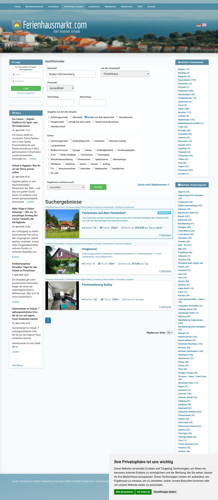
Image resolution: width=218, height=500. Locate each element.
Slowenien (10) (185, 141)
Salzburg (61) (184, 401)
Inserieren (53, 6)
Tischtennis (85, 154)
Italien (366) (183, 109)
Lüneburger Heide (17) (188, 313)
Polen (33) (183, 127)
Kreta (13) (182, 292)
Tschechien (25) (185, 156)
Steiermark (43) (185, 422)
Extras (50, 135)
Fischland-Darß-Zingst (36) (190, 263)
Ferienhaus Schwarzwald (103, 207)
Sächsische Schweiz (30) (189, 426)
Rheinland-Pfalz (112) (188, 383)
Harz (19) (182, 277)
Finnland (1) (183, 87)
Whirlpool (54, 164)
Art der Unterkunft (110, 68)
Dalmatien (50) (185, 238)
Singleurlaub (56, 121)
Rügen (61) (183, 386)
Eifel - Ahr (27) (185, 245)
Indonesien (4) (184, 102)
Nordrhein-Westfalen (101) (190, 344)
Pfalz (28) (182, 369)
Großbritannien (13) (187, 98)
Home (17, 6)
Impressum (88, 481)
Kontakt (151, 6)
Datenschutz (103, 481)
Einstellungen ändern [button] (165, 491)
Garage (75, 150)
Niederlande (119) (186, 120)
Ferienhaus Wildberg (122, 244)
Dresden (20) (184, 241)
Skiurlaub (76, 117)
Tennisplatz (102, 154)
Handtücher (117, 168)
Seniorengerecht (58, 141)
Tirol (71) (182, 440)
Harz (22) (182, 274)
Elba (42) (182, 249)
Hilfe (140, 6)
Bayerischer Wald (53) (188, 213)
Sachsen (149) (184, 394)
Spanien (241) (184, 145)
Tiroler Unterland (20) (188, 444)
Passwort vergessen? (26, 93)
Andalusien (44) (185, 202)
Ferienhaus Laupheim (125, 279)
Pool (52, 154)
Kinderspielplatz (125, 150)
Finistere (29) (184, 259)
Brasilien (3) (183, 73)
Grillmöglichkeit (103, 150)
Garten (87, 150)
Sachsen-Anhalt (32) (187, 397)
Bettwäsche (100, 168)
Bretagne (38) (184, 227)
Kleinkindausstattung (60, 159)
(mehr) (33, 158)
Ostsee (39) (183, 365)
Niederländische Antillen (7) (191, 123)
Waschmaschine (65, 168)
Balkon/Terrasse (58, 150)
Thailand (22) (184, 152)
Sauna (81, 164)
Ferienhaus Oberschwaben (104, 279)
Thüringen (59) (185, 433)
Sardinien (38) (184, 404)
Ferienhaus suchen (73, 6)
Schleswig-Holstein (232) (189, 412)
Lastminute (94, 6)
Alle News (17, 365)
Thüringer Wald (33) (187, 437)
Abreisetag (85, 97)
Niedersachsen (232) (187, 337)
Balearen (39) (184, 209)
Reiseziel (52, 68)
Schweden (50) (185, 134)
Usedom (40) (184, 451)
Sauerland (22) (185, 408)
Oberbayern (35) (185, 355)
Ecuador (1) (183, 174)
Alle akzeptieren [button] (124, 491)
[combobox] (71, 74)
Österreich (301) (185, 170)
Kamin (93, 164)
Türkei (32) (183, 159)
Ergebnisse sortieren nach (60, 182)
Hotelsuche (127, 6)
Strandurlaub (124, 117)
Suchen (98, 187)
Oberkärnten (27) (186, 358)
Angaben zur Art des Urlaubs (62, 112)
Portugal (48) (184, 130)
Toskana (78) (184, 448)
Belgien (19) (183, 69)
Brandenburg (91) (186, 223)
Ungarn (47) (183, 166)
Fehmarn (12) (184, 256)
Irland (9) (182, 105)
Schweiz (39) (184, 137)
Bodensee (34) (185, 220)
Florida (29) (183, 267)
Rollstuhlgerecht (80, 141)
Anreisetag (52, 97)
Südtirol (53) (184, 430)
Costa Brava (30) (185, 234)
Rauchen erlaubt (116, 141)
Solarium (69, 164)
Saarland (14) (184, 390)
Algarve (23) (184, 192)
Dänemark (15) (185, 83)
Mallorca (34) (184, 316)
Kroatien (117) (184, 112)
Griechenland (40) (186, 94)
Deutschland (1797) (187, 80)
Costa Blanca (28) (186, 231)
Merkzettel (110, 6)
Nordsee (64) (184, 348)
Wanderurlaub (56, 126)
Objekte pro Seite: (159, 332)
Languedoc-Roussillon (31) (190, 306)
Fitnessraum (82, 159)
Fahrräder (84, 168)
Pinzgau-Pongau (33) (188, 373)
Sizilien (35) (183, 419)
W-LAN (53, 173)
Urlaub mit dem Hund (78, 121)
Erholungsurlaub (58, 117)
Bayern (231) (184, 216)
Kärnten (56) (184, 295)
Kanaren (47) (184, 285)
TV (51, 168)
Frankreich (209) (185, 91)
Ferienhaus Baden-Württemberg (79, 207)
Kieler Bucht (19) (186, 288)
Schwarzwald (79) (186, 415)
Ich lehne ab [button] (143, 491)
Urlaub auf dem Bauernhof (99, 117)
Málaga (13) (183, 333)
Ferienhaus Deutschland (55, 207)
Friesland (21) (184, 270)
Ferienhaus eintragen (53, 481)
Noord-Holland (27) (187, 340)
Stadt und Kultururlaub (105, 121)
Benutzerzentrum (34, 6)
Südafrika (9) (184, 148)
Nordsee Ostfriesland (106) (190, 351)
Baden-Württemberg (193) (190, 205)
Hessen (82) (183, 281)
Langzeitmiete (57, 145)
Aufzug (105, 164)
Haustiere (98, 141)
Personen (52, 82)
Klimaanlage (118, 159)
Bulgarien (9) (184, 76)
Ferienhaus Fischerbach (124, 207)
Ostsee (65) (183, 362)
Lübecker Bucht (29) (187, 309)
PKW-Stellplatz (67, 154)
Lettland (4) (183, 116)
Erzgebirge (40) (185, 252)
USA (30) (182, 163)
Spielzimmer (100, 159)
